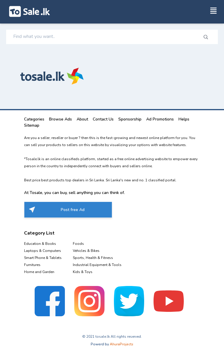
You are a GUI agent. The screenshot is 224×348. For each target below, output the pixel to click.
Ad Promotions (160, 119)
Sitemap (31, 125)
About (82, 119)
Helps (183, 119)
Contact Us (103, 119)
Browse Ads (60, 119)
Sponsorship (130, 119)
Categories (34, 119)
